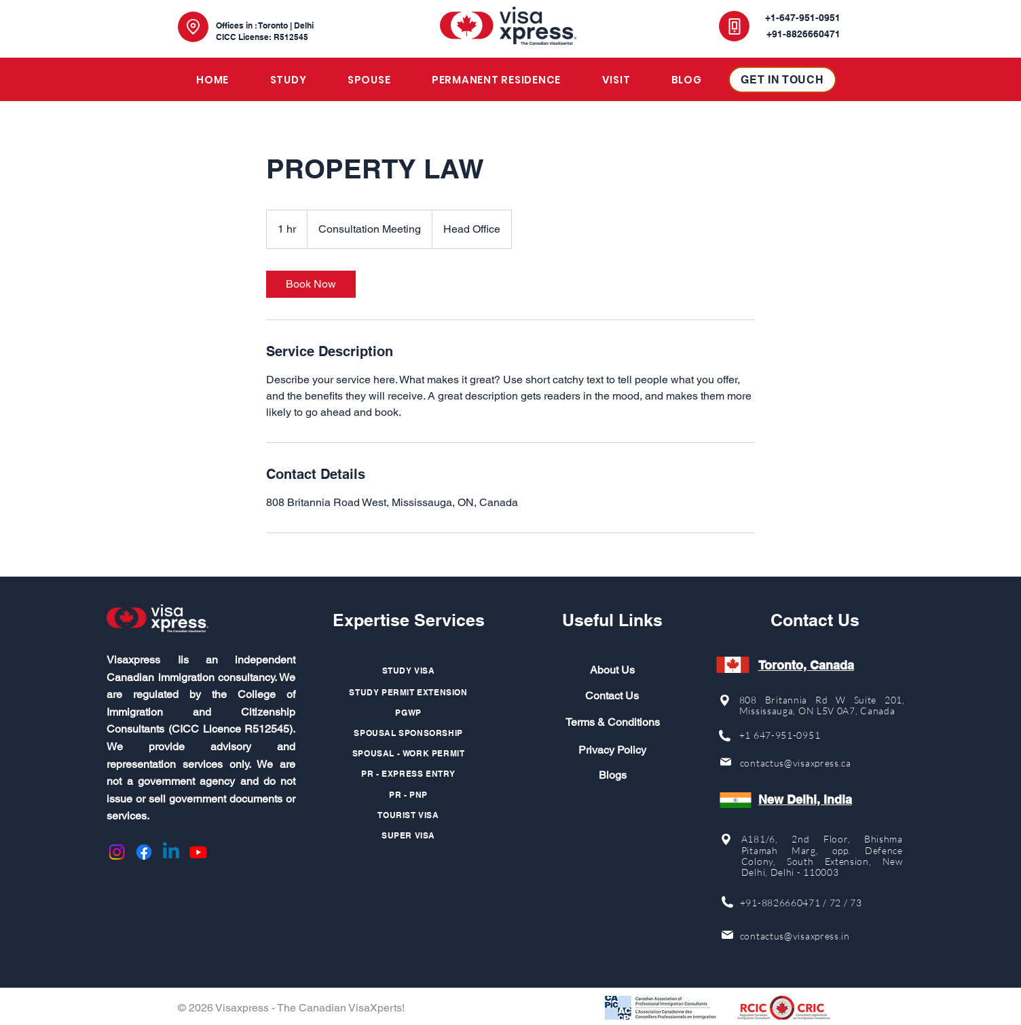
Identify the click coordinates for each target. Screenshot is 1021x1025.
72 (835, 902)
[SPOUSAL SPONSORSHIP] (408, 732)
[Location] (193, 27)
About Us (612, 669)
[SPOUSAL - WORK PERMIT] (408, 753)
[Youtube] (198, 852)
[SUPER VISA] (408, 835)
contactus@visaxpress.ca (795, 763)
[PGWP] (408, 712)
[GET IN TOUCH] (782, 79)
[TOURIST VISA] (408, 815)
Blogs (613, 775)
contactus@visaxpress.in (795, 936)
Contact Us (612, 695)
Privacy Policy (612, 749)
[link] (311, 284)
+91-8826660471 (780, 902)
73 (855, 902)
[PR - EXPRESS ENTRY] (408, 773)
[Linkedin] (171, 852)
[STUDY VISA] (408, 670)
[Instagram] (117, 852)
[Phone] (734, 26)
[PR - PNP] (408, 794)
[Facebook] (144, 852)
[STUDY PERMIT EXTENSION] (408, 692)
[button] (288, 79)
